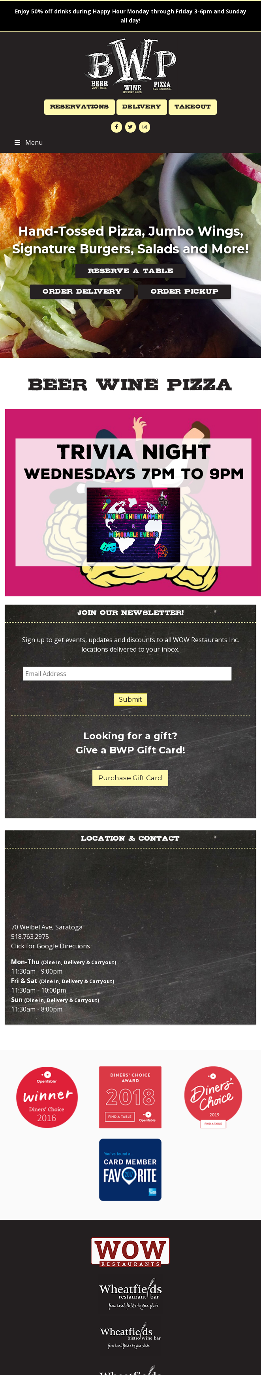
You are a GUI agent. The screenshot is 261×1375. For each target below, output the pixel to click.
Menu (27, 142)
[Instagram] (144, 127)
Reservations (79, 107)
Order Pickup (184, 291)
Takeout (193, 107)
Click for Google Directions (50, 946)
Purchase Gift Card (130, 778)
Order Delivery (82, 291)
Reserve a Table (130, 271)
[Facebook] (116, 127)
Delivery (141, 107)
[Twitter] (130, 127)
